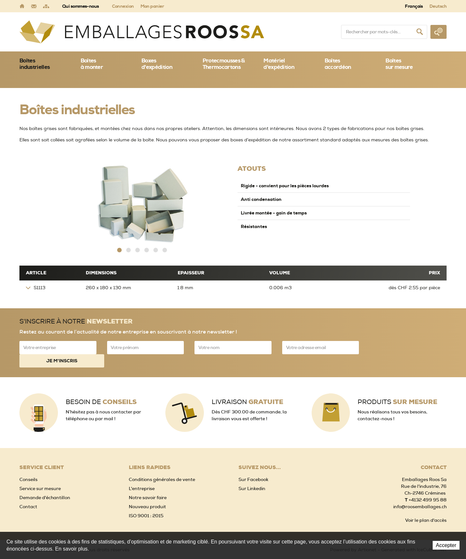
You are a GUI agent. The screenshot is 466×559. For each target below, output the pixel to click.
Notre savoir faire (148, 484)
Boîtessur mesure (399, 64)
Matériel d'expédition (278, 64)
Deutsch (438, 6)
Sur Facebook (253, 466)
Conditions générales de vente (162, 466)
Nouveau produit (147, 493)
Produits (397, 388)
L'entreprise (142, 475)
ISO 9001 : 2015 (146, 502)
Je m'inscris (408, 347)
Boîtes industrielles (34, 64)
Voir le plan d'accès (426, 507)
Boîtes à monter (92, 64)
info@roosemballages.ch (420, 493)
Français (414, 6)
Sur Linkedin (252, 475)
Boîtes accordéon (338, 64)
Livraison (247, 388)
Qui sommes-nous (80, 6)
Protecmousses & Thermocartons (224, 64)
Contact (28, 493)
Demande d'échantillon (44, 484)
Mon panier (152, 6)
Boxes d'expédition (156, 64)
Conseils (28, 466)
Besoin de (101, 388)
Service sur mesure (40, 475)
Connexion (123, 6)
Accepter (446, 545)
